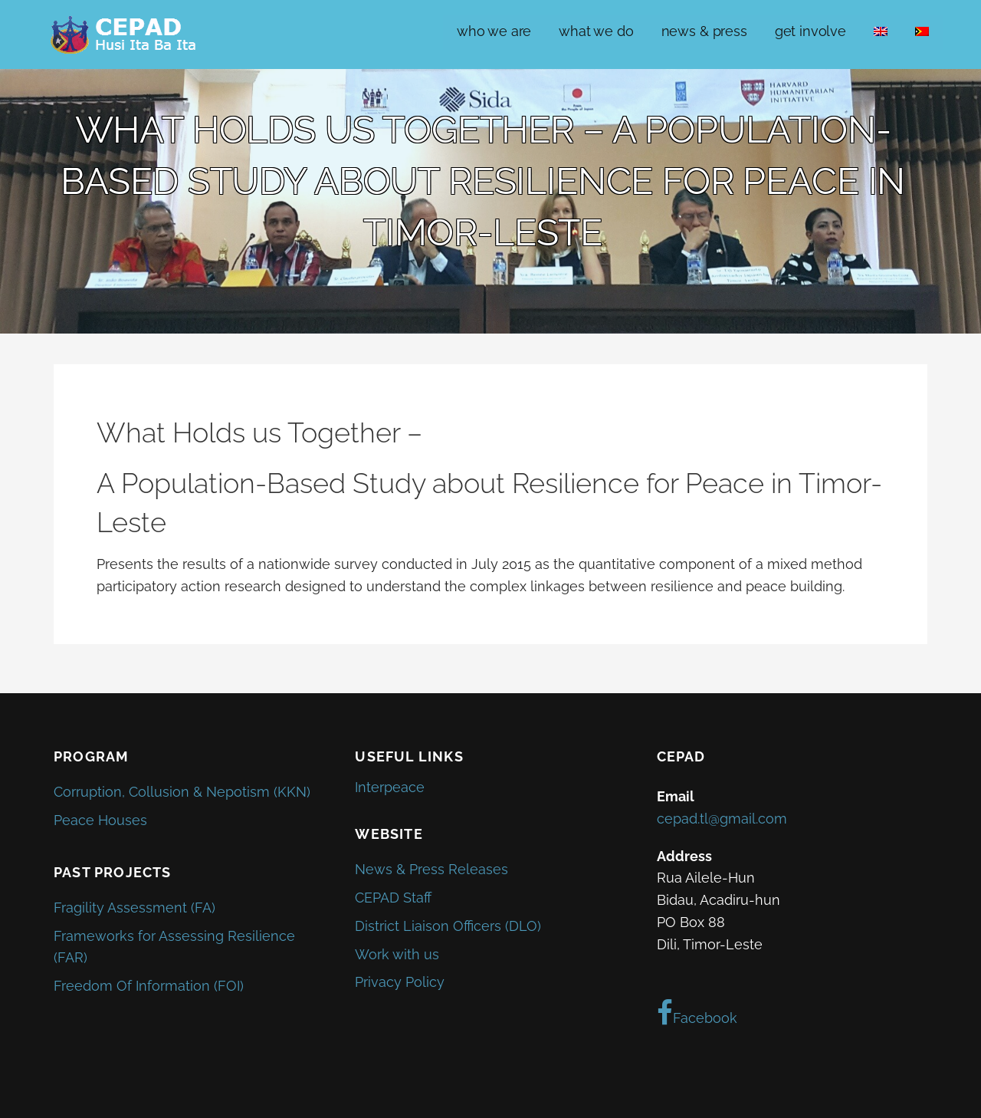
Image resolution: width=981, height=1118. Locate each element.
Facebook (697, 1013)
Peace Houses (100, 820)
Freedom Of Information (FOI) (149, 986)
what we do (596, 31)
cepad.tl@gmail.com (722, 819)
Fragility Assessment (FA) (134, 907)
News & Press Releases (431, 869)
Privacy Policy (400, 982)
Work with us (397, 954)
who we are (494, 31)
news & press (704, 31)
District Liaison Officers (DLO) (448, 926)
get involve (810, 31)
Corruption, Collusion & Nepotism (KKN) (182, 792)
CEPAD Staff (393, 897)
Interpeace (390, 787)
